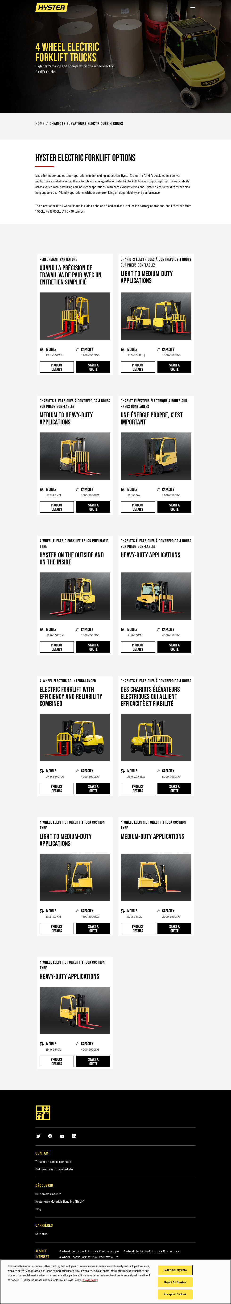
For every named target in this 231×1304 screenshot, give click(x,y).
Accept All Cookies (175, 1294)
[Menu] (193, 7)
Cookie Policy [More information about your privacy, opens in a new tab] (90, 1280)
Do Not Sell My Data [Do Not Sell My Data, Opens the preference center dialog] (175, 1270)
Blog (38, 1209)
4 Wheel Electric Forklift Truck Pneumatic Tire (88, 1257)
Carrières (41, 1234)
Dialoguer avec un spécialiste (54, 1169)
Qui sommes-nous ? (48, 1194)
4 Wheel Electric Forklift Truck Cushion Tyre (152, 1251)
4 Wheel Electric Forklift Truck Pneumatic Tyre (89, 1251)
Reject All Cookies (175, 1282)
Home (40, 123)
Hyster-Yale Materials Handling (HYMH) (59, 1201)
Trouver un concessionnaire (53, 1162)
